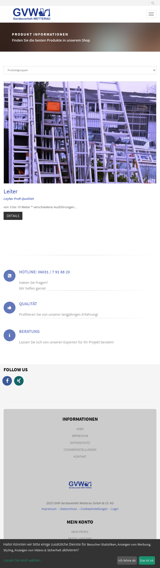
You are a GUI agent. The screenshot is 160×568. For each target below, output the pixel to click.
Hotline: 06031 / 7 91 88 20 (44, 276)
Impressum (80, 436)
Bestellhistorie (80, 539)
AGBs (80, 429)
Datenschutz (80, 443)
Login (115, 509)
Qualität (28, 307)
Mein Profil (80, 532)
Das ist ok (147, 560)
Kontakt (80, 457)
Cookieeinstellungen (80, 450)
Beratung (29, 335)
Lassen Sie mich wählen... (23, 560)
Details (13, 215)
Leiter (11, 191)
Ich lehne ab (127, 560)
